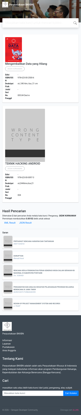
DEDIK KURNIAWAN (15, 69)
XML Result (10, 222)
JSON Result (25, 222)
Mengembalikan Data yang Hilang (26, 63)
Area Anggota (9, 350)
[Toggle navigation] (75, 4)
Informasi (7, 340)
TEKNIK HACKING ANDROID (22, 163)
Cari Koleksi (71, 393)
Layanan (6, 343)
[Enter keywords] (32, 393)
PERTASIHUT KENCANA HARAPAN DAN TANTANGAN (34, 241)
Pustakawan (8, 347)
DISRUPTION (18, 256)
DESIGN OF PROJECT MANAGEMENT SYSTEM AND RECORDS (37, 304)
